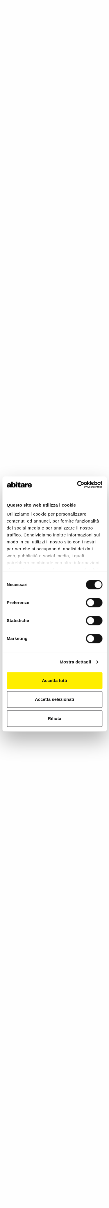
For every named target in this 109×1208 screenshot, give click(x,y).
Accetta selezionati (54, 699)
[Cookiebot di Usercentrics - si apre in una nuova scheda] (77, 484)
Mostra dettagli (75, 661)
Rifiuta (54, 718)
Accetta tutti (54, 680)
